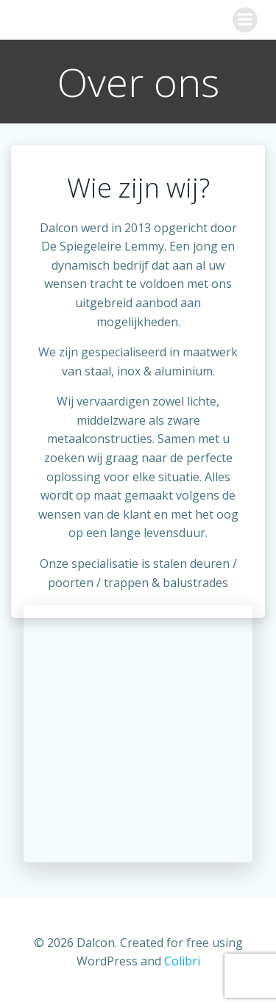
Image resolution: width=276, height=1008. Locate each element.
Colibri (182, 961)
